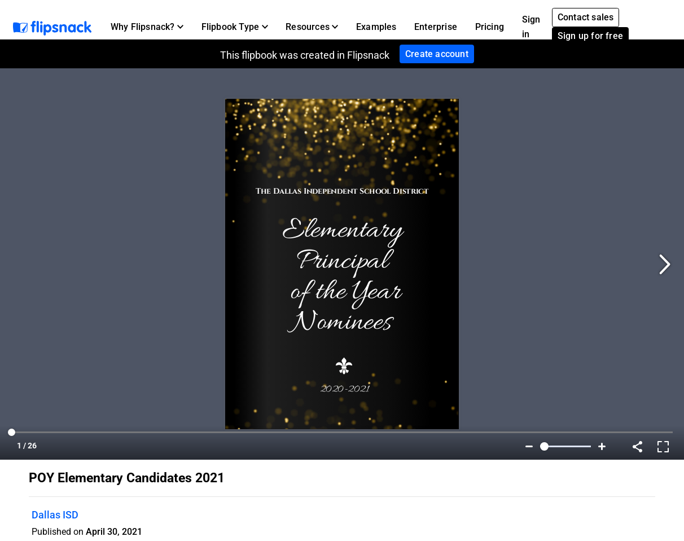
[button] (147, 27)
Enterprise (435, 26)
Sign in (531, 27)
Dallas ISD (55, 515)
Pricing (489, 26)
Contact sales (586, 17)
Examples (376, 26)
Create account (436, 54)
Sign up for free (590, 35)
